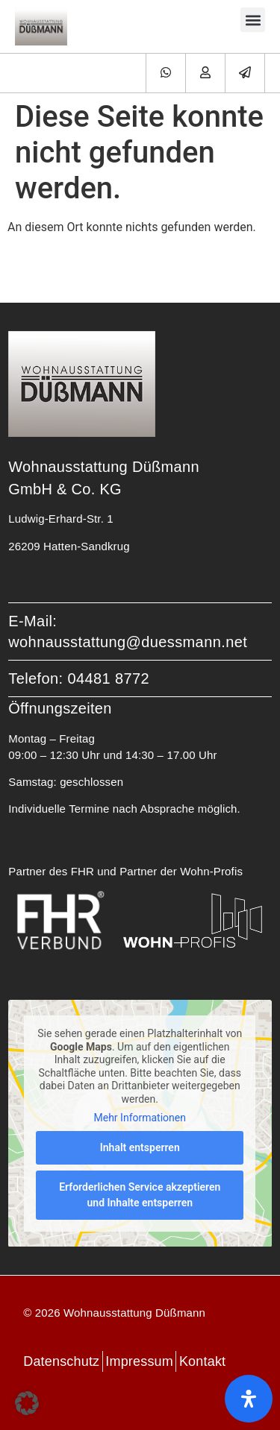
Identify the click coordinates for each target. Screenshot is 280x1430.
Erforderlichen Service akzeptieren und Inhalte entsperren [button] (139, 1194)
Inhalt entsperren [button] (140, 1147)
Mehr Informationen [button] (140, 1118)
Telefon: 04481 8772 (78, 678)
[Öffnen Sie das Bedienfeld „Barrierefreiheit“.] (249, 1399)
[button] (252, 19)
